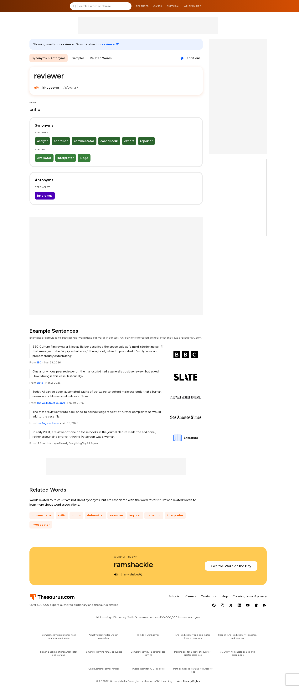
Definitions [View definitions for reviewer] (192, 58)
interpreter (65, 158)
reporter (146, 141)
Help (224, 596)
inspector (154, 515)
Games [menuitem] (157, 6)
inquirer (135, 515)
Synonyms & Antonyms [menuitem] (48, 58)
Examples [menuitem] (78, 58)
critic (62, 515)
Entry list (174, 596)
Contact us (209, 596)
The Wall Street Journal (51, 403)
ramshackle (133, 564)
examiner (116, 515)
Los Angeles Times (48, 423)
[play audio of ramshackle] (116, 574)
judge (84, 158)
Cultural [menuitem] (173, 6)
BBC (39, 362)
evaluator (44, 158)
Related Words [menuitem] (101, 58)
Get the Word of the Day (231, 566)
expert (129, 141)
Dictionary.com (251, 6)
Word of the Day (125, 556)
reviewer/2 (110, 44)
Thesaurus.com (48, 6)
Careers (190, 596)
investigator (41, 524)
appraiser (61, 141)
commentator (84, 141)
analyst (42, 141)
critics (76, 515)
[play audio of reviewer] (36, 87)
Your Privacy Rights (188, 681)
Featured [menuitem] (142, 6)
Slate (40, 382)
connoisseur (109, 141)
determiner (95, 515)
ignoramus (44, 195)
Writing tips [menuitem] (192, 6)
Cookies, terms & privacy (250, 596)
